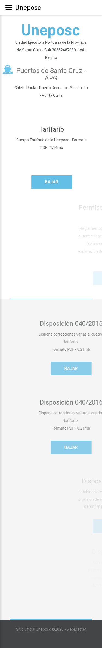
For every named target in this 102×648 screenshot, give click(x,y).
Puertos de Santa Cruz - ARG (51, 74)
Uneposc (50, 30)
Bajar (53, 181)
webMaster (76, 629)
